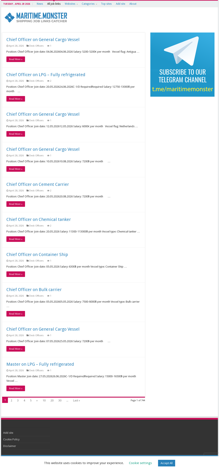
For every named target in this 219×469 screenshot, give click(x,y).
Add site (120, 3)
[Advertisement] (182, 128)
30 (59, 400)
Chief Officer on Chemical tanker (38, 219)
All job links (54, 3)
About (132, 3)
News (40, 3)
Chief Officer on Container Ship (37, 254)
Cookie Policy (11, 439)
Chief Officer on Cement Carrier (37, 184)
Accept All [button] (167, 463)
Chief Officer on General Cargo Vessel (43, 39)
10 (44, 400)
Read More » (15, 59)
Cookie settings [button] (140, 463)
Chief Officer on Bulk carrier (34, 289)
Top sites (106, 3)
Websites (70, 3)
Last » (76, 400)
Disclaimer (9, 446)
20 (51, 400)
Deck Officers (36, 45)
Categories (88, 3)
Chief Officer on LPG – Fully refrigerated (45, 74)
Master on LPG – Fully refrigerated (40, 364)
